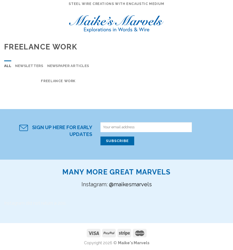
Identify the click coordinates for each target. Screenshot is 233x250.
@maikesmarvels (130, 184)
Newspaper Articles (68, 66)
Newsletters (29, 66)
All (7, 66)
